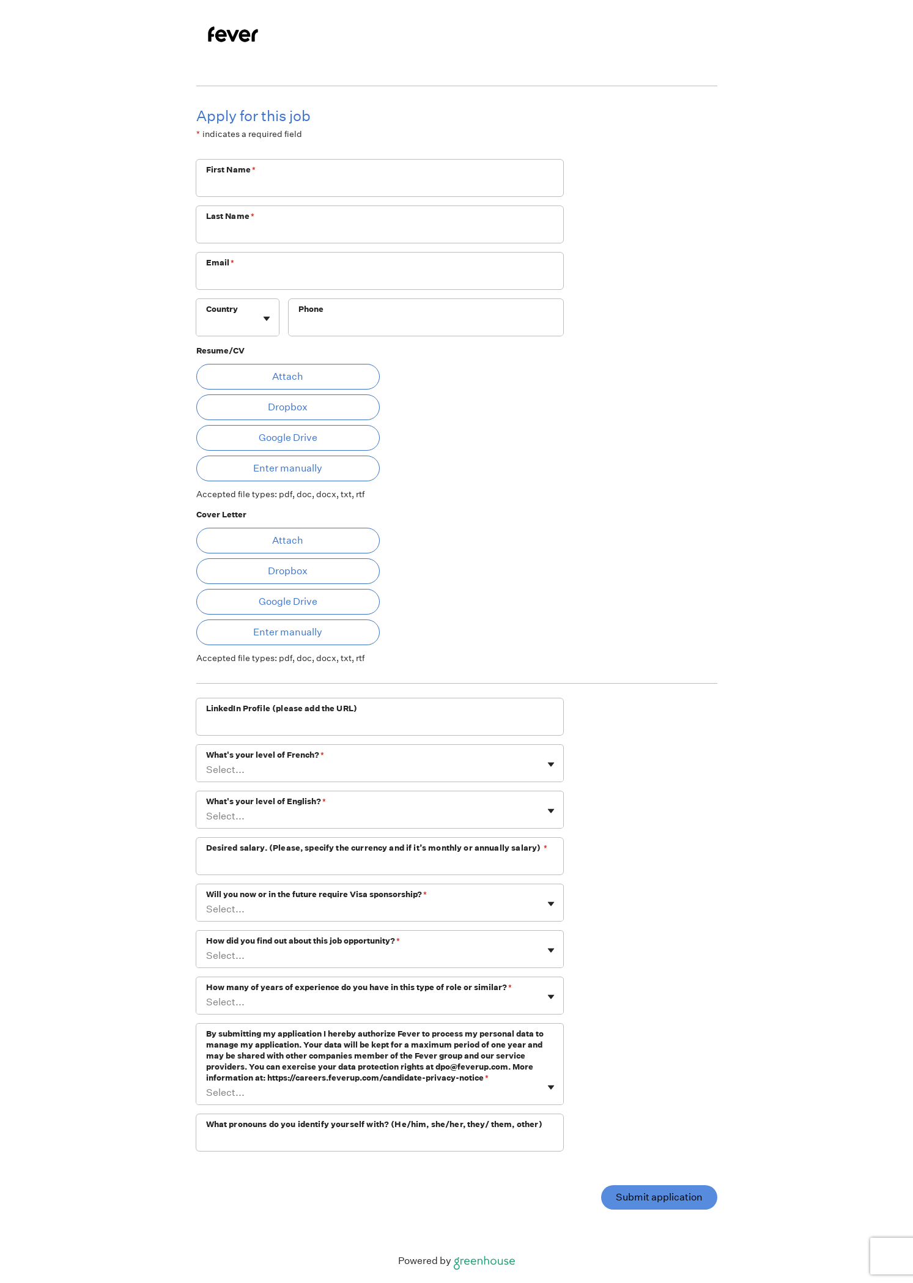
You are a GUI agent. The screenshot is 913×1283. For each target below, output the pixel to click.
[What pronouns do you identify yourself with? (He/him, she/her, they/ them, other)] (379, 1140)
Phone (311, 309)
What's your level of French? (265, 755)
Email (220, 262)
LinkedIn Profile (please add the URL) (282, 708)
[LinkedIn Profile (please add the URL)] (379, 724)
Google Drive (288, 437)
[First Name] (379, 186)
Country (222, 309)
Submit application (659, 1197)
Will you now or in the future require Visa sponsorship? (316, 894)
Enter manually (287, 468)
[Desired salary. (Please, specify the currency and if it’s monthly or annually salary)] (379, 864)
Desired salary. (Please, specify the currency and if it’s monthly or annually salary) (377, 848)
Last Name (230, 216)
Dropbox (288, 407)
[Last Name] (379, 232)
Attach (287, 376)
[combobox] (207, 324)
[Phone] (426, 325)
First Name (231, 170)
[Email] (379, 278)
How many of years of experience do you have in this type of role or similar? (359, 987)
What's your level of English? (266, 801)
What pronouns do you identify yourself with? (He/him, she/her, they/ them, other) (374, 1124)
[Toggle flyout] (266, 318)
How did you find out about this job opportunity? (303, 941)
